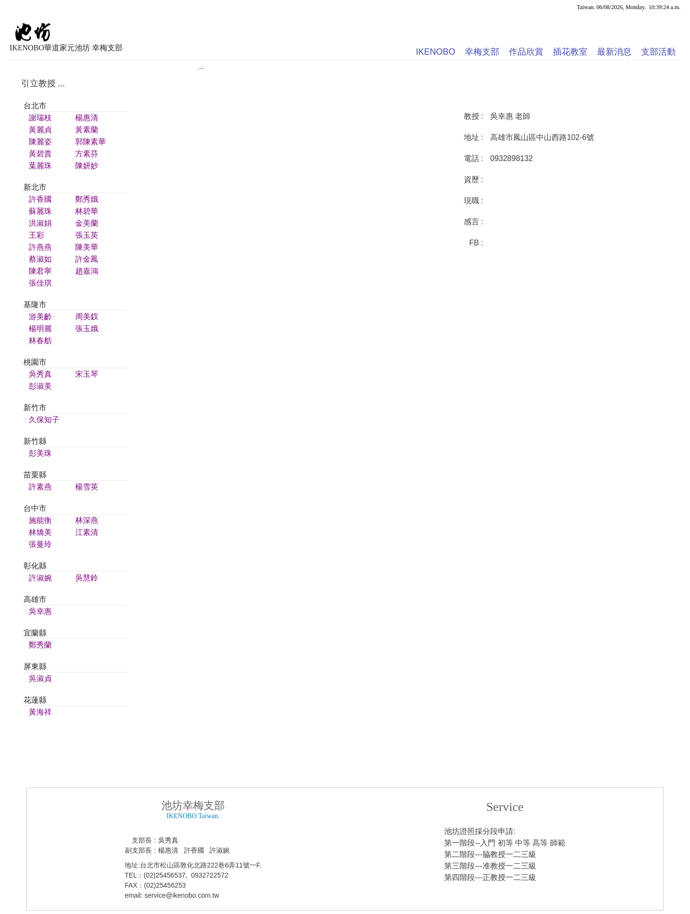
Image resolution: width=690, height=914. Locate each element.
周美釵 (86, 316)
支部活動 (658, 52)
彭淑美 (40, 386)
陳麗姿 (40, 142)
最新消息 (614, 52)
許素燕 (40, 487)
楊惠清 (86, 118)
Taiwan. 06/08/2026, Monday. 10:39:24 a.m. (628, 7)
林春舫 (40, 340)
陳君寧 (40, 271)
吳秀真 (40, 374)
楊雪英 (86, 487)
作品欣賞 (526, 52)
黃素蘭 (86, 130)
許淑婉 (40, 578)
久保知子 (44, 420)
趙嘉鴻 (86, 271)
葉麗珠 (40, 166)
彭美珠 (40, 453)
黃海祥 (40, 712)
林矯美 (40, 532)
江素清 (86, 532)
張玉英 (86, 235)
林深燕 (86, 520)
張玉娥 (86, 328)
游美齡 (40, 316)
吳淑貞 (40, 678)
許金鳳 (86, 259)
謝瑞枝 (40, 118)
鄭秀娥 (86, 199)
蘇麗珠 (40, 211)
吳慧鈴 (86, 578)
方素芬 (86, 154)
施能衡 (40, 520)
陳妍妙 (86, 166)
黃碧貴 (40, 154)
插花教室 (570, 52)
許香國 (40, 199)
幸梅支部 (482, 52)
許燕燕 (40, 247)
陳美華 (86, 247)
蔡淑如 (40, 259)
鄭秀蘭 (40, 645)
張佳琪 (40, 283)
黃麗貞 (40, 130)
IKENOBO (435, 52)
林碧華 (86, 211)
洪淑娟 (40, 223)
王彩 (36, 235)
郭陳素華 (90, 142)
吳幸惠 (40, 611)
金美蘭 (86, 223)
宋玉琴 (86, 374)
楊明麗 (40, 328)
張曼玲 (40, 544)
